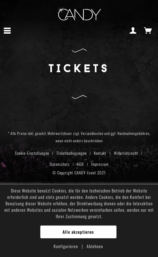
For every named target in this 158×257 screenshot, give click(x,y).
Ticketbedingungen (71, 153)
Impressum (100, 164)
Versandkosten (92, 133)
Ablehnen (95, 246)
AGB (80, 164)
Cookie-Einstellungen (32, 153)
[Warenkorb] (148, 30)
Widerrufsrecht (126, 153)
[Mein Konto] (133, 30)
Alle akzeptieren (78, 232)
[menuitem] (9, 30)
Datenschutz (60, 164)
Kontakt (100, 153)
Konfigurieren (66, 246)
